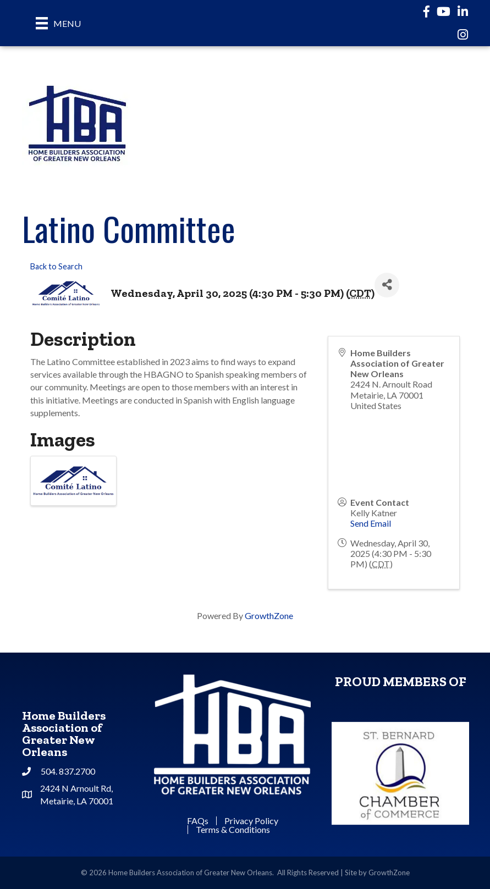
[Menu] (58, 23)
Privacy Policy (251, 820)
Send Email (370, 523)
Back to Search (56, 266)
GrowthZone (269, 615)
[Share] (387, 285)
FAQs (197, 820)
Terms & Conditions (233, 829)
